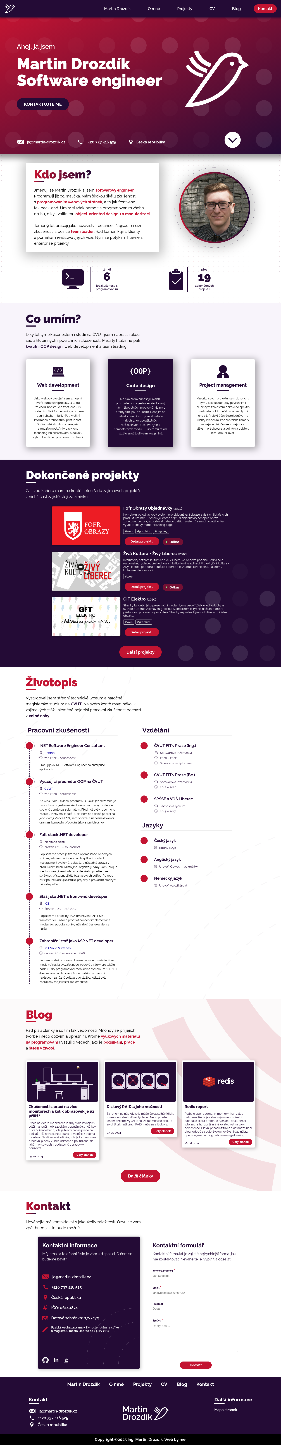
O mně (154, 8)
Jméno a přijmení (163, 1270)
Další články (140, 1176)
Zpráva (157, 1320)
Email (156, 1287)
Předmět (158, 1303)
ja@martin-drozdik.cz (46, 142)
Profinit (49, 753)
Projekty (184, 8)
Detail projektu (141, 541)
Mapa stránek (225, 1410)
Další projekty (140, 652)
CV (212, 8)
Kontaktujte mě (43, 104)
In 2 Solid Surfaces (57, 948)
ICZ (46, 903)
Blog (236, 8)
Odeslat (196, 1365)
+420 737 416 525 (101, 142)
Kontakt (265, 8)
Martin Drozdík (117, 8)
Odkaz (174, 542)
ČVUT (48, 788)
